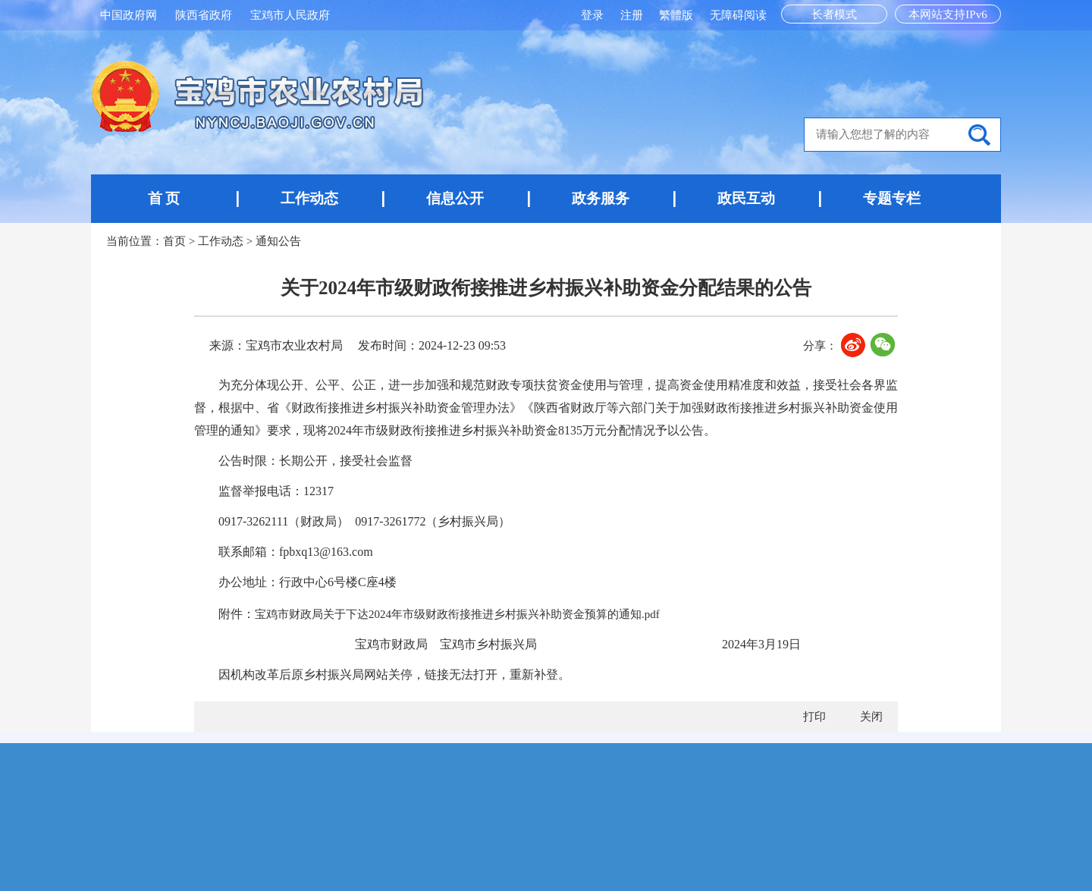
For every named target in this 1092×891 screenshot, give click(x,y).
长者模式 (834, 14)
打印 (814, 717)
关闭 (871, 717)
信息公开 (455, 198)
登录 (594, 15)
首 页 (164, 198)
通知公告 (278, 241)
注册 (633, 15)
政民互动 (746, 198)
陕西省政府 (203, 15)
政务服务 (600, 198)
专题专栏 (892, 198)
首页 (174, 241)
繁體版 (676, 15)
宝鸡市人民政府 (290, 15)
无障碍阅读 (738, 15)
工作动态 (309, 198)
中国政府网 (128, 15)
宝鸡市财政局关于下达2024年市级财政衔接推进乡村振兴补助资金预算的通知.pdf (457, 614)
